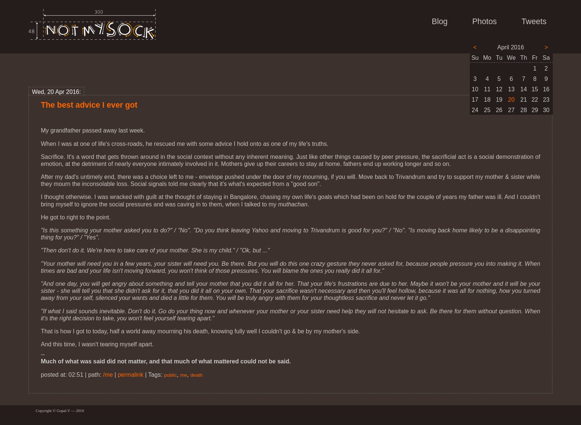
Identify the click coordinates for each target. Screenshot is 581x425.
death (196, 375)
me (183, 375)
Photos (484, 21)
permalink (130, 375)
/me (108, 375)
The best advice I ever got (89, 105)
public (170, 375)
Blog (440, 21)
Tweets (534, 21)
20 (511, 100)
